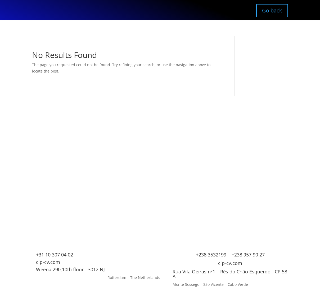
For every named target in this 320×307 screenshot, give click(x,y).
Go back (272, 10)
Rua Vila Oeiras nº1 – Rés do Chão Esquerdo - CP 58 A (230, 273)
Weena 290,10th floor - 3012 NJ (70, 269)
